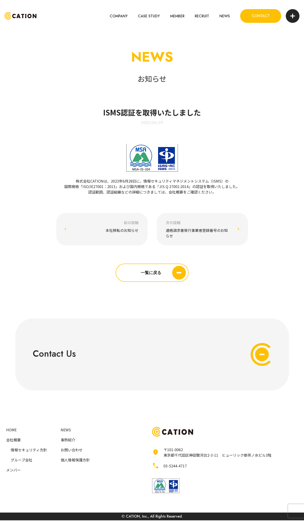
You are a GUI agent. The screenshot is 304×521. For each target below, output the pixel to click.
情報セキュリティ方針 (29, 450)
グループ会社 (21, 460)
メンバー (13, 471)
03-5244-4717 (175, 466)
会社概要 (176, 192)
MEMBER (177, 16)
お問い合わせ (72, 450)
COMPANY (119, 16)
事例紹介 (68, 440)
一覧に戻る (163, 273)
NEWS (224, 16)
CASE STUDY (149, 16)
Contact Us (152, 354)
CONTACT (261, 15)
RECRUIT (202, 16)
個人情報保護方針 (75, 460)
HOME (11, 430)
